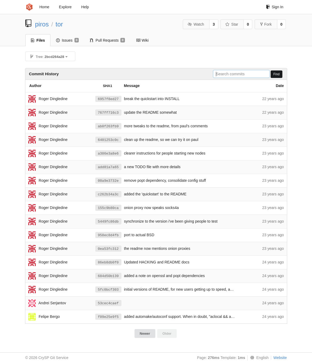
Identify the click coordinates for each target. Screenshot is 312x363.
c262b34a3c (108, 194)
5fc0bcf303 (108, 290)
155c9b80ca (108, 208)
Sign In (274, 7)
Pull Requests (107, 40)
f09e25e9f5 (108, 317)
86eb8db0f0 (108, 263)
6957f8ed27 (108, 99)
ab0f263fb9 (108, 126)
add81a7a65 (108, 167)
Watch (196, 24)
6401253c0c (108, 140)
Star (231, 24)
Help (85, 7)
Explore (65, 7)
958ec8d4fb (108, 235)
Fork (266, 24)
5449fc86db (108, 222)
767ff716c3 (108, 113)
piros (42, 24)
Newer (145, 334)
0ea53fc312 (108, 249)
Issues (67, 40)
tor (59, 24)
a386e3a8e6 (108, 154)
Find (276, 74)
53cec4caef (108, 303)
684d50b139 (108, 276)
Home (44, 7)
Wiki (142, 40)
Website (280, 358)
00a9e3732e (108, 181)
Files (38, 40)
